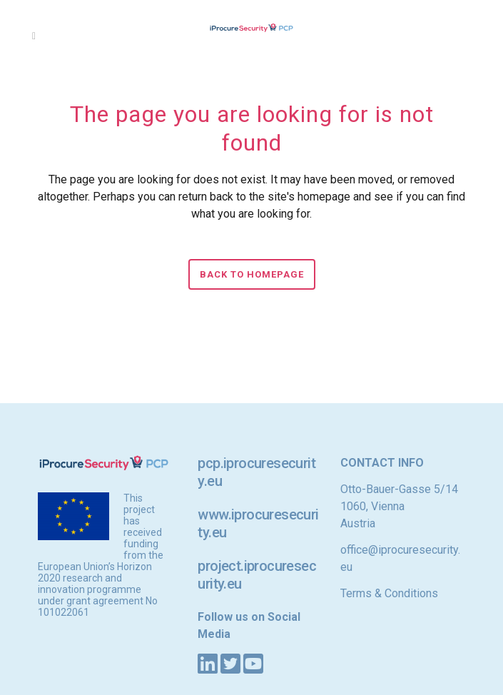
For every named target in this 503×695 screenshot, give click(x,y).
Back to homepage (252, 274)
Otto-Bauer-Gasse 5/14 (399, 489)
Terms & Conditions (389, 593)
